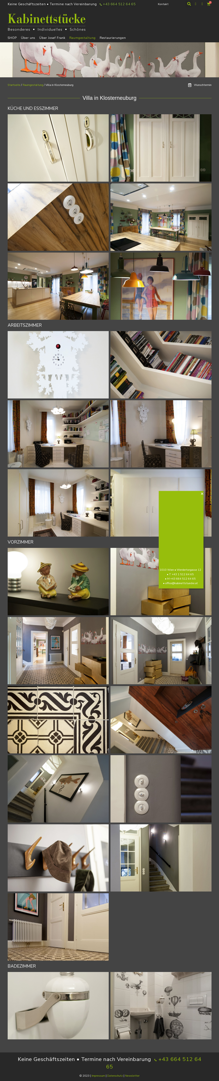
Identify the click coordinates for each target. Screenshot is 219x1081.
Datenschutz (115, 1076)
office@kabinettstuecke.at (183, 583)
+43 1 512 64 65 (184, 574)
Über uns (28, 38)
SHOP (12, 38)
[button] (189, 4)
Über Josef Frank (52, 38)
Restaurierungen (113, 38)
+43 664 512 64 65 (184, 579)
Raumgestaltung (82, 38)
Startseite (14, 85)
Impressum (98, 1076)
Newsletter (132, 1076)
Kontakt (163, 4)
